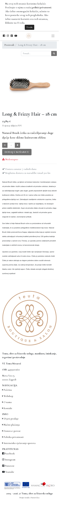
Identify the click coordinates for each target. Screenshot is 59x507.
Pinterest (9, 465)
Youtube (9, 471)
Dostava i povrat (12, 430)
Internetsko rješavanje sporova (20, 443)
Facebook (10, 453)
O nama (8, 402)
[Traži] (54, 53)
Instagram (10, 459)
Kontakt (8, 408)
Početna (8, 389)
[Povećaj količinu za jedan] (17, 145)
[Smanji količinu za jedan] (4, 145)
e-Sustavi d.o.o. (35, 498)
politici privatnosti (41, 7)
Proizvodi (9, 44)
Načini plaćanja (12, 424)
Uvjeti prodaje (11, 418)
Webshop (8, 396)
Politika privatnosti (14, 437)
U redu (29, 27)
